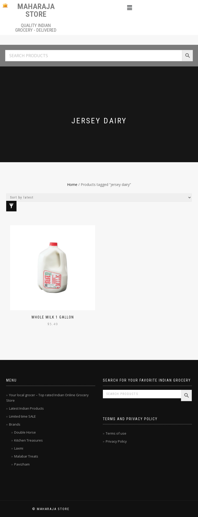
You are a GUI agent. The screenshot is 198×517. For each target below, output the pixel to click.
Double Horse (25, 432)
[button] (129, 7)
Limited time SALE (22, 416)
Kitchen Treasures (28, 440)
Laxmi (18, 448)
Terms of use (116, 433)
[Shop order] (99, 197)
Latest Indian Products (26, 408)
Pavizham (22, 464)
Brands (14, 424)
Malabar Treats (26, 456)
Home (72, 184)
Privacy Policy (116, 441)
